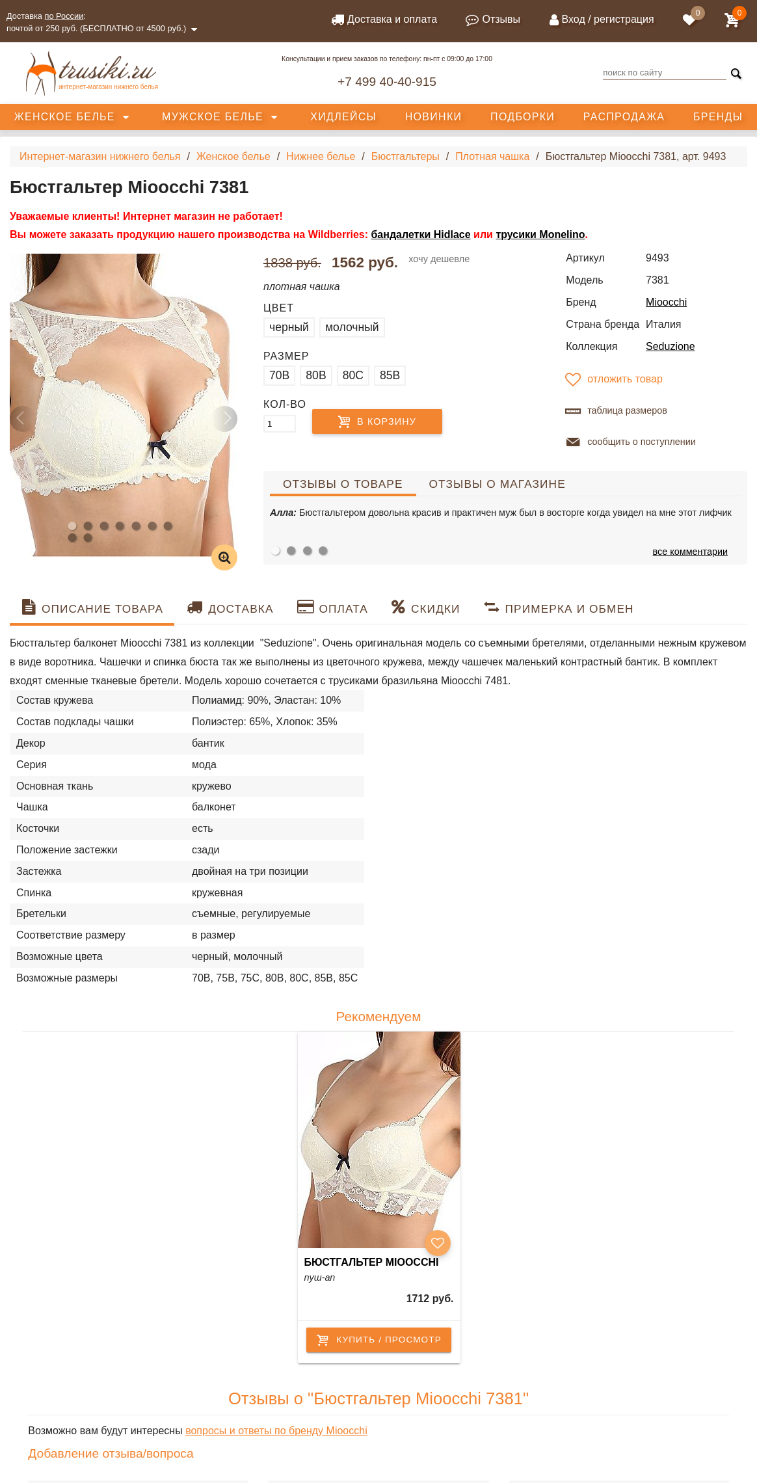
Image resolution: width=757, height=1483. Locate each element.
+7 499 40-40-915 (387, 81)
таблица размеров (615, 411)
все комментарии (690, 551)
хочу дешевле (439, 259)
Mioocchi (666, 302)
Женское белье (64, 116)
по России (64, 16)
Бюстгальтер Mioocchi (371, 1262)
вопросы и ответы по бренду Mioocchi (276, 1430)
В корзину (386, 421)
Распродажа (624, 116)
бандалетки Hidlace (420, 234)
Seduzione (670, 346)
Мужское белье (212, 116)
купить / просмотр (379, 1340)
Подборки (522, 116)
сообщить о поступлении (629, 442)
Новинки (433, 116)
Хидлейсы (343, 116)
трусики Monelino (540, 234)
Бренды (718, 116)
